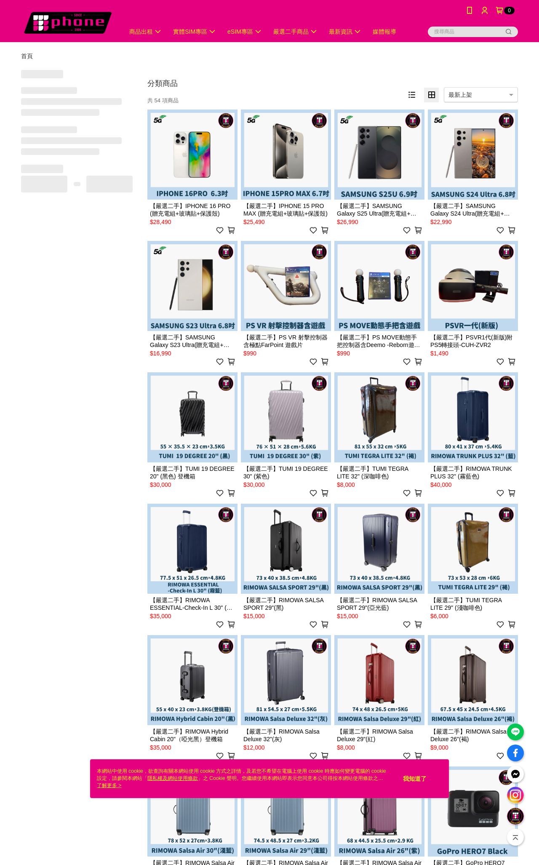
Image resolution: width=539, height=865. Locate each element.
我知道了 (415, 778)
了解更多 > (109, 785)
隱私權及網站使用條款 (172, 778)
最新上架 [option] (460, 94)
